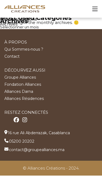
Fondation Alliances (22, 84)
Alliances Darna (18, 91)
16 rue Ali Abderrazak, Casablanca (39, 132)
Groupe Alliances (20, 77)
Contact (12, 56)
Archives (8, 24)
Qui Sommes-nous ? (23, 49)
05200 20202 (21, 141)
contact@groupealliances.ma (36, 149)
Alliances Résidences (24, 98)
